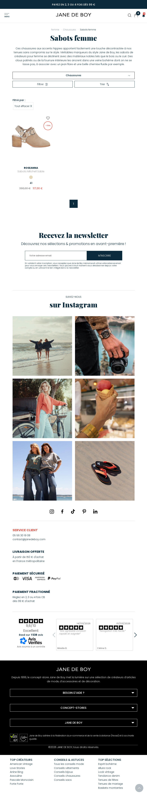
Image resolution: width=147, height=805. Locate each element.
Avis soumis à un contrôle (31, 646)
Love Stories (17, 768)
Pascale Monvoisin (21, 780)
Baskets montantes (110, 788)
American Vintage (21, 764)
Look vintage (106, 772)
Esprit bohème (107, 764)
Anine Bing (16, 772)
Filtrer (42, 84)
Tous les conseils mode (69, 764)
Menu (7, 16)
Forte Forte (16, 784)
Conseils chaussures (67, 776)
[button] (142, 15)
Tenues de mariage (110, 784)
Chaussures (98, 75)
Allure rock (104, 768)
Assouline (16, 776)
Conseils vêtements (66, 768)
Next (134, 634)
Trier (104, 84)
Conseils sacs (63, 780)
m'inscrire (104, 255)
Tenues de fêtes (108, 780)
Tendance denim (109, 776)
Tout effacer (23, 106)
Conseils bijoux (63, 772)
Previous (54, 634)
